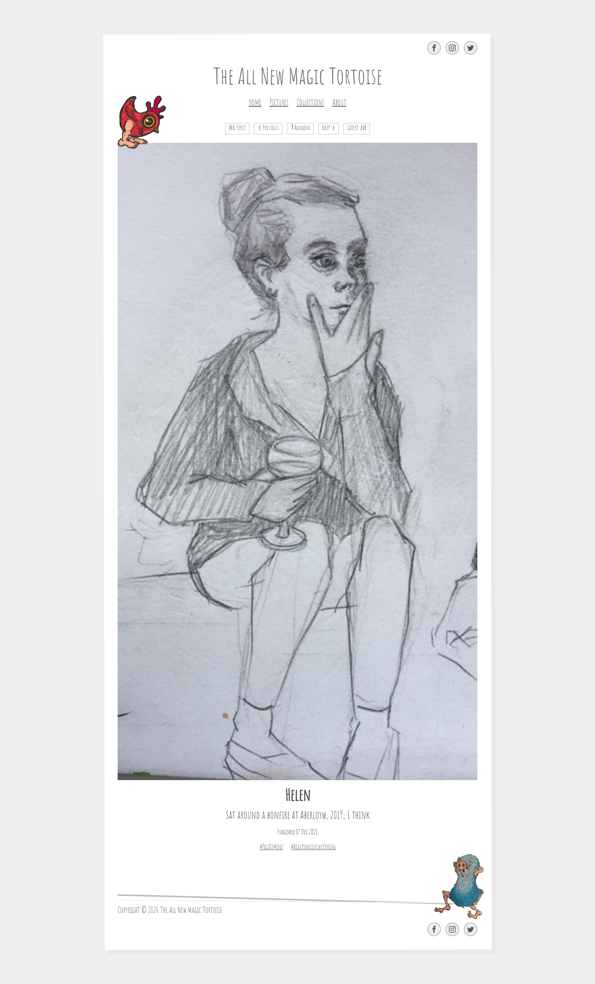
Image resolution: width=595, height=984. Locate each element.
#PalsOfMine (271, 847)
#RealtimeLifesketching (313, 847)
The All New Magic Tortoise (297, 77)
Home (255, 102)
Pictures (279, 102)
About (339, 102)
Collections (310, 102)
